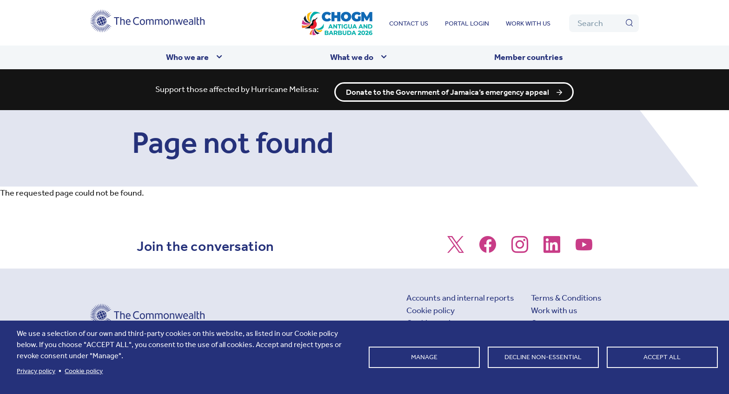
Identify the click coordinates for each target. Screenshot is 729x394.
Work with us (528, 23)
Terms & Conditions (566, 293)
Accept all (662, 357)
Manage (424, 357)
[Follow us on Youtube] (584, 244)
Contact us (408, 23)
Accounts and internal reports (460, 293)
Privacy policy (36, 371)
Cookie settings (435, 318)
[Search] (604, 23)
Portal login (467, 23)
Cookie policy (430, 306)
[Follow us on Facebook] (487, 244)
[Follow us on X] (455, 244)
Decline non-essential (543, 357)
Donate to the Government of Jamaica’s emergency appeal (448, 87)
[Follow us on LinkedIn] (551, 244)
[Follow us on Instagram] (519, 244)
